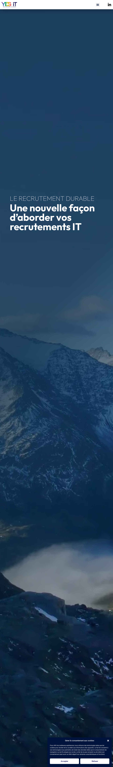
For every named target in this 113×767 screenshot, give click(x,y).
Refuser (95, 761)
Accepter (64, 761)
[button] (108, 740)
